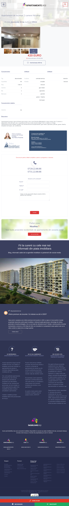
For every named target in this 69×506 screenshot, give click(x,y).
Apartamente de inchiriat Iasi (8, 472)
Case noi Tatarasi (61, 472)
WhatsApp (52, 504)
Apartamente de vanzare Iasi (8, 470)
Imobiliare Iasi (20, 467)
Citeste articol (15, 331)
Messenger (17, 504)
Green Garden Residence (33, 477)
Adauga (54, 4)
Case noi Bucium (61, 464)
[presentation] (34, 205)
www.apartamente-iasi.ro (9, 448)
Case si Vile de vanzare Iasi (33, 469)
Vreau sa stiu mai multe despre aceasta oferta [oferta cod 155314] (34, 196)
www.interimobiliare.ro (36, 146)
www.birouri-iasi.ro (60, 447)
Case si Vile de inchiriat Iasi (33, 482)
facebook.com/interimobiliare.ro (38, 147)
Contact (6, 474)
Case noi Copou (60, 465)
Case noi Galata (60, 467)
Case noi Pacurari (61, 470)
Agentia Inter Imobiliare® (20, 465)
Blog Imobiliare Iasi (21, 468)
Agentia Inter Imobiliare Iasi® (36, 490)
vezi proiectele (34, 234)
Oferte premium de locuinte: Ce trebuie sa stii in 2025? (27, 314)
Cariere (5, 476)
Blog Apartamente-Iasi (16, 311)
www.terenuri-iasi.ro (43, 447)
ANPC (36, 491)
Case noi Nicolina (61, 469)
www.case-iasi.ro (25, 447)
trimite (34, 212)
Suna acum (34, 500)
